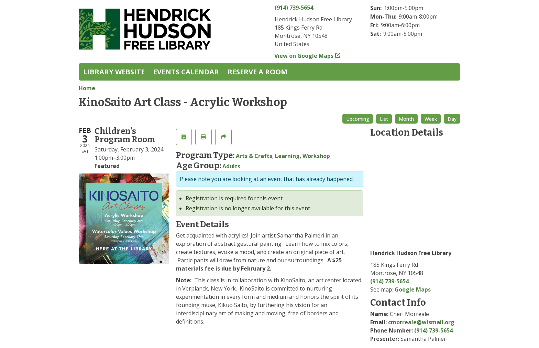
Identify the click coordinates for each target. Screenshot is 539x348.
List (384, 119)
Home (87, 88)
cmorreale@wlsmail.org (421, 322)
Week (431, 119)
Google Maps (413, 289)
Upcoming (357, 119)
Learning (287, 156)
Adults (231, 166)
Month (406, 119)
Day (452, 119)
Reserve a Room (257, 71)
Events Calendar (186, 71)
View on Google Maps (304, 56)
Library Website (114, 71)
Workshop (316, 156)
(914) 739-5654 (294, 7)
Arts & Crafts (254, 156)
